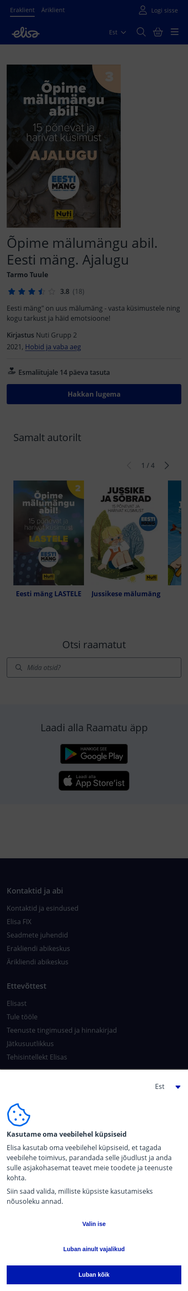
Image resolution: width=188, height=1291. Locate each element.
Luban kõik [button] (94, 1274)
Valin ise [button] (94, 1224)
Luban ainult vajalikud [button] (93, 1249)
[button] (164, 1086)
